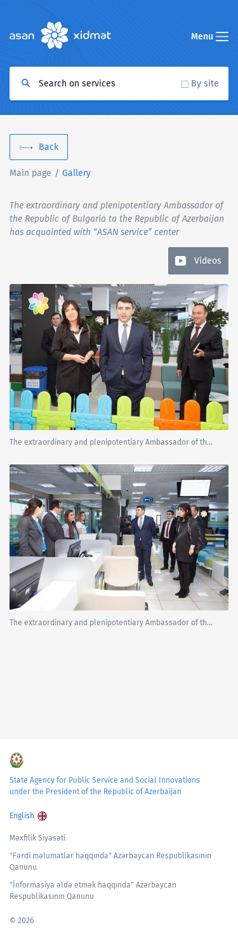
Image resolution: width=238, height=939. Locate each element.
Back (48, 147)
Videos (207, 260)
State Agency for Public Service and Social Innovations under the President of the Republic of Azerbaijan (105, 786)
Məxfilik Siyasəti (37, 838)
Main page (30, 173)
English (22, 815)
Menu (209, 36)
